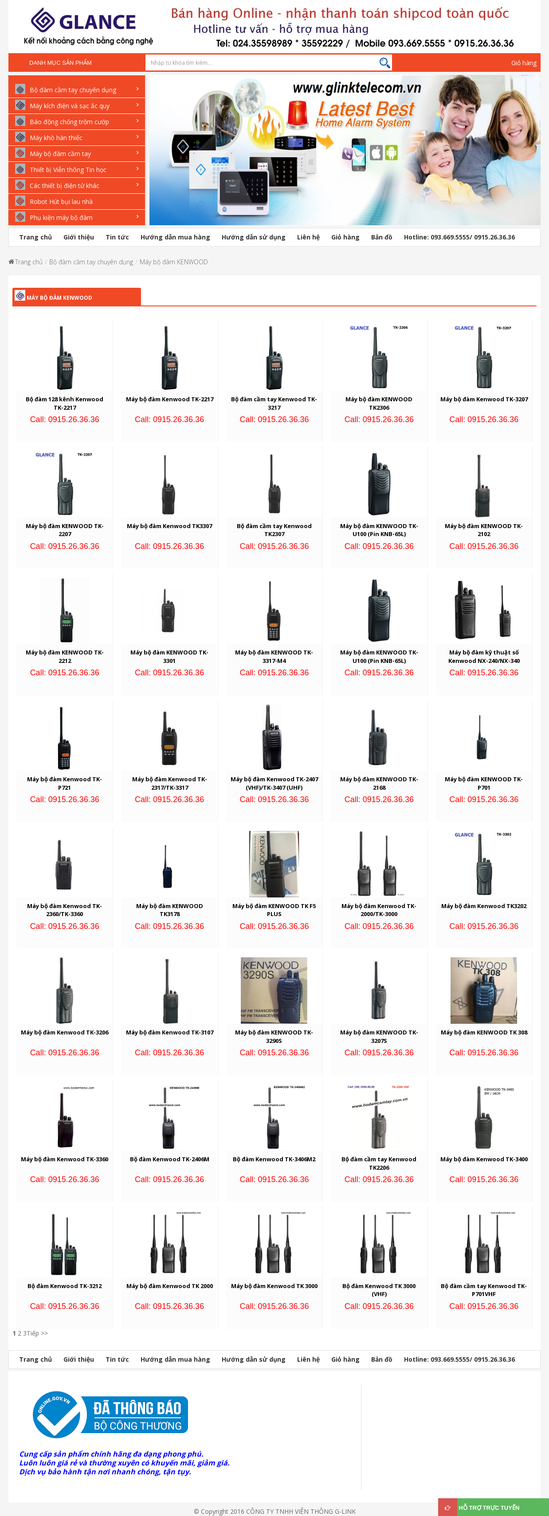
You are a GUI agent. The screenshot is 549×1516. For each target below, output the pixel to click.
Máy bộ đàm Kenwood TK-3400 (484, 1159)
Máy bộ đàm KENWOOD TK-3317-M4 (274, 656)
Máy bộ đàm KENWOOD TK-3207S (379, 1036)
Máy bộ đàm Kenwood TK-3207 (484, 399)
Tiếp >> (37, 1333)
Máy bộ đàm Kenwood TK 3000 (274, 1286)
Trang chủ (35, 237)
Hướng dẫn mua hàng (175, 237)
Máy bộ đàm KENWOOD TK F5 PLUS (274, 910)
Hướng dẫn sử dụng (254, 237)
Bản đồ (381, 237)
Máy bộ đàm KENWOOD (174, 262)
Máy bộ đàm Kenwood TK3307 (169, 526)
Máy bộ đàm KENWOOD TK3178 (169, 910)
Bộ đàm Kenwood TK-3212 (64, 1286)
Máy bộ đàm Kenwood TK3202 (483, 906)
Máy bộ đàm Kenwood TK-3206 (64, 1032)
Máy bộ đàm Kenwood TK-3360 (64, 1159)
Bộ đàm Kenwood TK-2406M (169, 1159)
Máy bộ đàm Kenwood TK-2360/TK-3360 (64, 910)
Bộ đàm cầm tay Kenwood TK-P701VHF (484, 1290)
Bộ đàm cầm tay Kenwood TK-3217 (274, 403)
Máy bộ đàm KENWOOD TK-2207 (65, 530)
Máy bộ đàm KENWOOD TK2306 (378, 403)
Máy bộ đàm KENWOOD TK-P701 (484, 783)
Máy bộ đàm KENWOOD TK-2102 (484, 530)
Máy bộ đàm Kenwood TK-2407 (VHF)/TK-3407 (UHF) (274, 783)
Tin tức (117, 237)
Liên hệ (308, 237)
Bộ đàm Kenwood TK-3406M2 (274, 1159)
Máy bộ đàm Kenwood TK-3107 (169, 1032)
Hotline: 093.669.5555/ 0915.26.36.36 (459, 237)
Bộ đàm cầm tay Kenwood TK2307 (274, 530)
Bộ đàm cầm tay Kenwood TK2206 (378, 1163)
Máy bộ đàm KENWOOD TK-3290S (274, 1036)
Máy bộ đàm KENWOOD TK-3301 (169, 656)
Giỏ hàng (524, 63)
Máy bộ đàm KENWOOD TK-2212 (65, 656)
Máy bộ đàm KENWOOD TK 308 (484, 1032)
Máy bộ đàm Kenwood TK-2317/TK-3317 (169, 783)
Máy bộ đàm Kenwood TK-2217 (169, 399)
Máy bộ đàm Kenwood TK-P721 (64, 783)
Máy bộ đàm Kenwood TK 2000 (169, 1286)
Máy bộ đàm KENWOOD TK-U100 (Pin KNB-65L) (379, 530)
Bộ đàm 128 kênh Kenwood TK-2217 (64, 403)
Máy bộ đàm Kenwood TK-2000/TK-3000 (378, 910)
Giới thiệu (78, 237)
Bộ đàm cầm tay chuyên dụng (91, 262)
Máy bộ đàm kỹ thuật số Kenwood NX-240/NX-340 (484, 656)
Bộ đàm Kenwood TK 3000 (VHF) (379, 1290)
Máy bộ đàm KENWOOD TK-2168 (379, 783)
